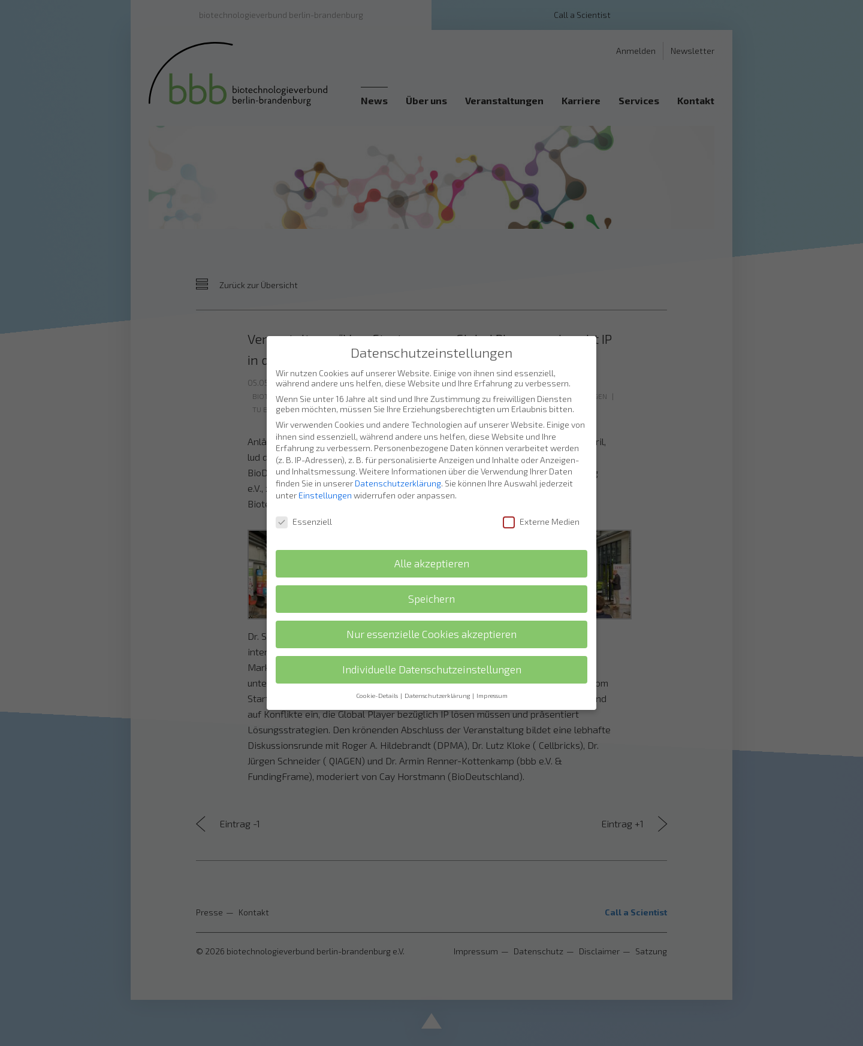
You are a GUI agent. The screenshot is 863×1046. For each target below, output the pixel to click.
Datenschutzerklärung (398, 470)
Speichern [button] (431, 586)
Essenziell (304, 509)
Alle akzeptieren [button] (431, 551)
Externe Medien (541, 509)
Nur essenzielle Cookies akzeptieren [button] (431, 621)
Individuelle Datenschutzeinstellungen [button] (431, 657)
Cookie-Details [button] (377, 683)
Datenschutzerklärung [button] (438, 683)
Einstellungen (325, 482)
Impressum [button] (492, 683)
